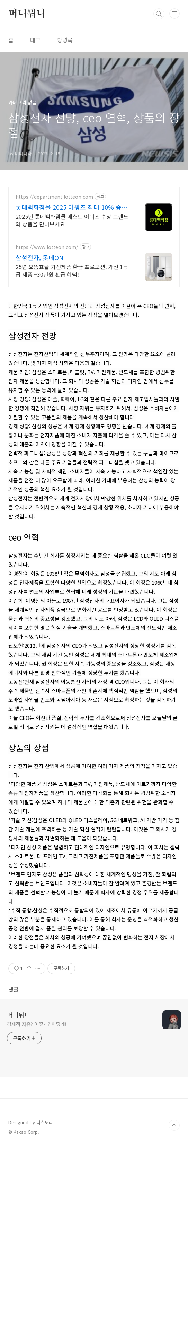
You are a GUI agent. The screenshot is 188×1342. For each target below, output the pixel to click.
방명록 (65, 40)
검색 (159, 14)
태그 (35, 40)
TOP (174, 1319)
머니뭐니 (26, 14)
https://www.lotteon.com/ (47, 247)
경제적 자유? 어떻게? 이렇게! (36, 1218)
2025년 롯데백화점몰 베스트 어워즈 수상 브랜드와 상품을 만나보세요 (72, 220)
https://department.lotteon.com (54, 197)
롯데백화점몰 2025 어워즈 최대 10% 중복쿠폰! (71, 207)
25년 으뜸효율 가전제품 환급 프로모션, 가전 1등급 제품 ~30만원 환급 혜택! (72, 270)
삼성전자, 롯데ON (39, 257)
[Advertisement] (94, 343)
